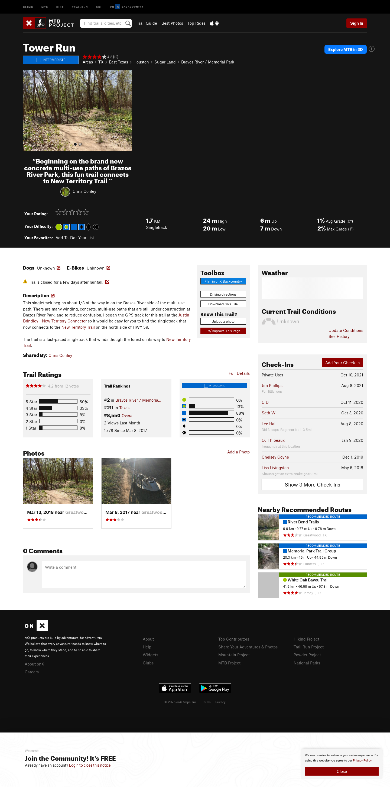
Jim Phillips (272, 385)
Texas (124, 407)
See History (339, 336)
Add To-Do (65, 237)
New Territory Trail (78, 327)
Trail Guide (147, 23)
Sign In (356, 23)
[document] (342, 764)
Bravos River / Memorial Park (207, 61)
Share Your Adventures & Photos (248, 646)
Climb (28, 6)
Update (346, 330)
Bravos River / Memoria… (138, 400)
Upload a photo (223, 321)
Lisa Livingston (275, 467)
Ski (99, 6)
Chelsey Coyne (275, 457)
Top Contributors (233, 638)
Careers (32, 671)
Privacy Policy (362, 760)
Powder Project (307, 654)
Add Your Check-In (342, 362)
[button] (28, 110)
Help (147, 646)
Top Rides (196, 23)
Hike (60, 6)
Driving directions (223, 294)
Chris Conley (84, 191)
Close (342, 771)
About (148, 638)
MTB (44, 6)
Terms (206, 702)
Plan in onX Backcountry (223, 281)
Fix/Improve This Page (223, 331)
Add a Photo (238, 451)
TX (100, 61)
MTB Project (229, 662)
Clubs (148, 662)
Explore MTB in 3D (345, 49)
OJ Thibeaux (273, 440)
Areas (88, 61)
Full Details (239, 373)
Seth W (268, 412)
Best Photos (172, 23)
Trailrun (80, 6)
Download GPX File (223, 304)
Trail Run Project (309, 646)
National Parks (307, 662)
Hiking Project (306, 638)
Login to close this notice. (90, 765)
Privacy (220, 702)
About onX (34, 663)
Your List (86, 237)
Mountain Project (234, 654)
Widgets (150, 654)
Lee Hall (269, 423)
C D (265, 402)
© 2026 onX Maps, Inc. (180, 702)
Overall (128, 415)
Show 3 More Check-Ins (312, 484)
